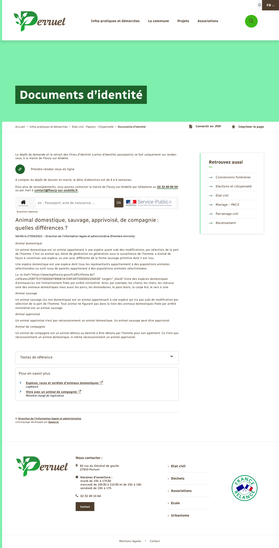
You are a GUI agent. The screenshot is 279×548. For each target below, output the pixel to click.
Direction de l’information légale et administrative (49, 418)
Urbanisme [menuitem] (178, 515)
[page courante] (132, 126)
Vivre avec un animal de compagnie (53, 392)
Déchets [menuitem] (176, 478)
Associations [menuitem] (180, 491)
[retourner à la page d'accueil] (40, 21)
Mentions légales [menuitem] (130, 541)
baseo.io (53, 422)
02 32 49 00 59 (167, 187)
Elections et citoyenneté (230, 186)
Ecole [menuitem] (174, 503)
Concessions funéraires (230, 177)
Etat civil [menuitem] (177, 466)
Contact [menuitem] (155, 541)
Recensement (222, 223)
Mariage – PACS (224, 205)
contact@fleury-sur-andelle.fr (56, 190)
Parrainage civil (223, 214)
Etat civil (218, 195)
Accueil (20, 126)
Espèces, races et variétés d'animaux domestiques (64, 383)
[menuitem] (115, 21)
